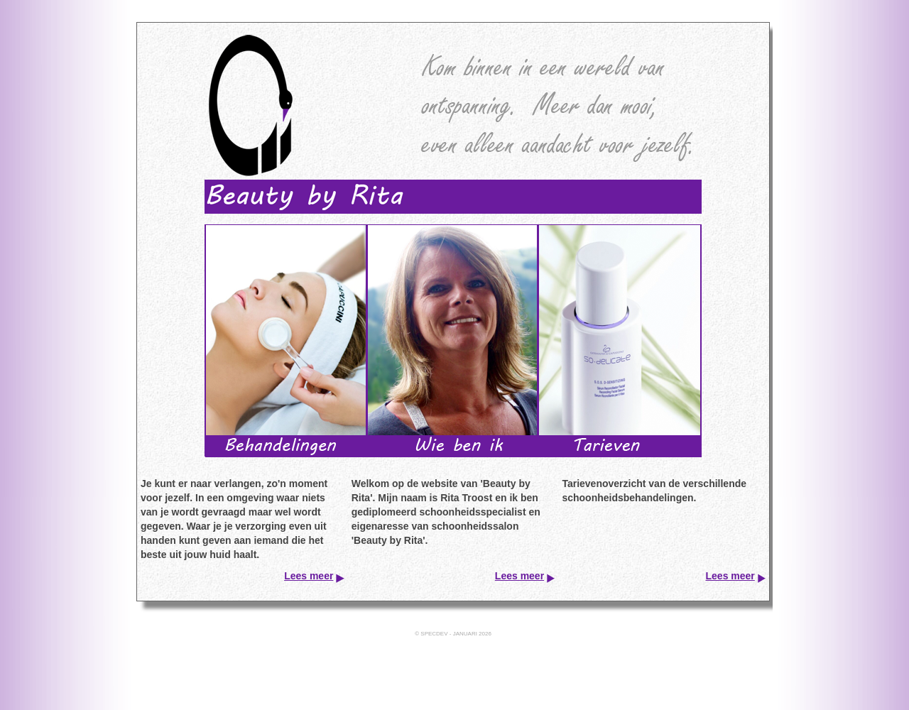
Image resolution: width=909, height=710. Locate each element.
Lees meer (308, 575)
